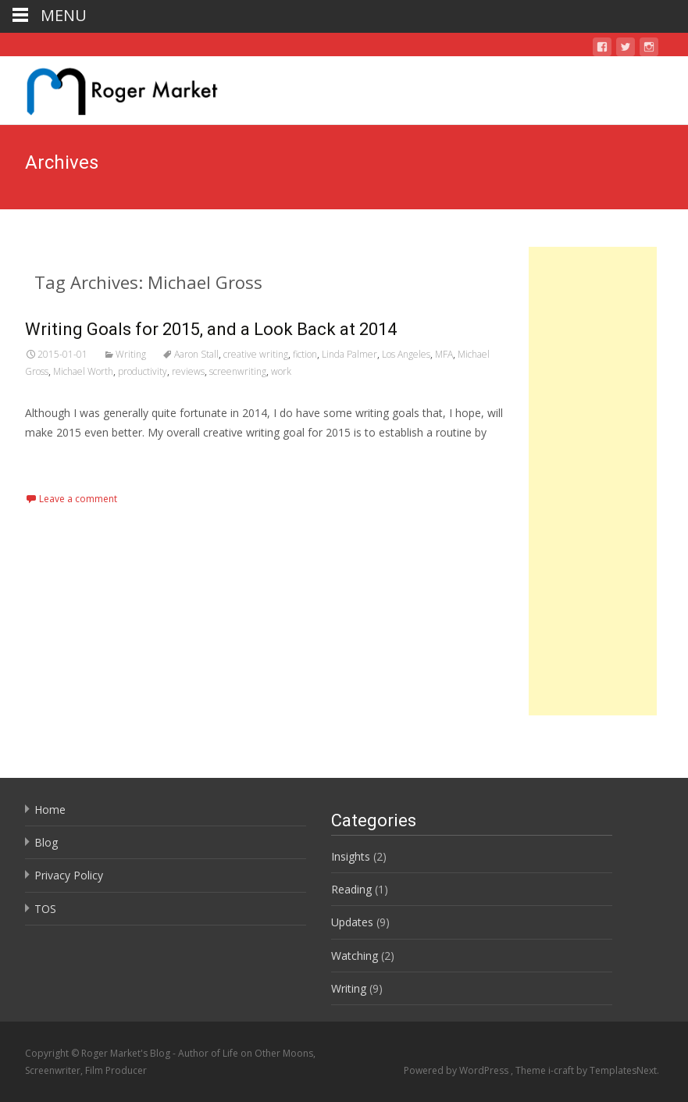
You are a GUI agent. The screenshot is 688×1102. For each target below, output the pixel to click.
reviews (188, 371)
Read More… (59, 462)
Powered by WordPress (457, 1070)
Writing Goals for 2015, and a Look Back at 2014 (211, 329)
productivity (142, 371)
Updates (352, 922)
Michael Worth (83, 371)
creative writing (255, 354)
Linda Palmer (349, 354)
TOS (45, 908)
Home (50, 809)
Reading (351, 889)
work (281, 371)
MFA (444, 354)
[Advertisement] (593, 481)
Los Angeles (406, 354)
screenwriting (237, 371)
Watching (354, 955)
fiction (305, 354)
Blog (46, 842)
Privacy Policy (68, 875)
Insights (350, 856)
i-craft (562, 1070)
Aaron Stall (196, 354)
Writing (131, 354)
